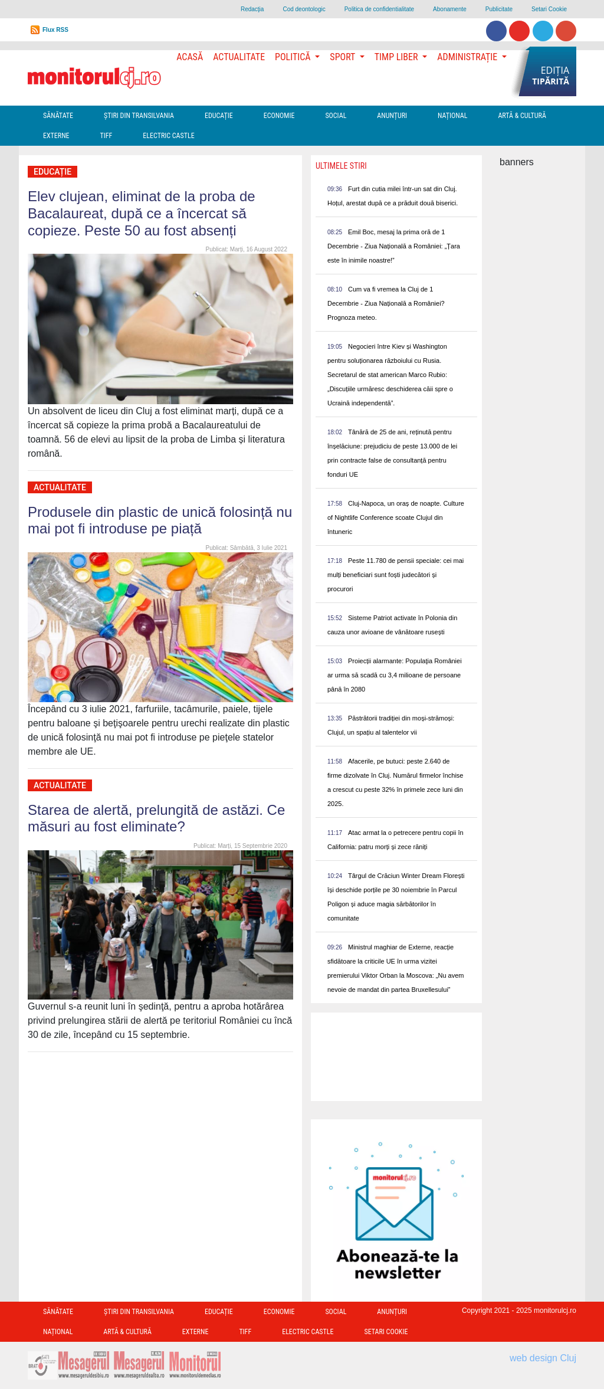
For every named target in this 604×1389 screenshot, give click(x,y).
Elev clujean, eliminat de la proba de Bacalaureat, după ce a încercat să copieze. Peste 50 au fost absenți (141, 213)
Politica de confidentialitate (379, 9)
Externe (56, 136)
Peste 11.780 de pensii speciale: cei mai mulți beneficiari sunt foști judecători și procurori (395, 574)
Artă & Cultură (522, 116)
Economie (279, 116)
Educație (219, 116)
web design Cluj (543, 1358)
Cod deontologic (304, 9)
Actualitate (239, 57)
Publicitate (499, 9)
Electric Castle (168, 136)
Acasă (189, 57)
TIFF (106, 136)
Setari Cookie (549, 9)
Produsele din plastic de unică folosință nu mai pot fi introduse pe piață (160, 520)
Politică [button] (294, 57)
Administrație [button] (468, 57)
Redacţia (252, 9)
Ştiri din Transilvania (139, 116)
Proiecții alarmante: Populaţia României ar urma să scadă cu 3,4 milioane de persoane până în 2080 (394, 675)
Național (452, 116)
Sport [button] (343, 57)
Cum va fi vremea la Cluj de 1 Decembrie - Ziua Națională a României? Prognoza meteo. (386, 303)
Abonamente (450, 9)
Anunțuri (392, 116)
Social (335, 116)
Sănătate (58, 116)
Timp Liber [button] (397, 57)
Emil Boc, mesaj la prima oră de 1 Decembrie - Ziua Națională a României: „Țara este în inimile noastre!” (393, 246)
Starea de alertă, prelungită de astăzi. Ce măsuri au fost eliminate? (156, 818)
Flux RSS (55, 30)
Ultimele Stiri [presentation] (341, 166)
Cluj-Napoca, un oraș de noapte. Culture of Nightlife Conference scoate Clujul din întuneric (395, 517)
